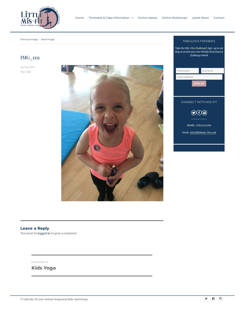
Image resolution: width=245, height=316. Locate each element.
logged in (44, 233)
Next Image (47, 39)
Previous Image (29, 39)
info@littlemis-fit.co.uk (203, 132)
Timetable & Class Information (109, 17)
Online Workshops (174, 17)
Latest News (200, 17)
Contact (219, 17)
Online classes (147, 17)
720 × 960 (25, 71)
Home (79, 17)
